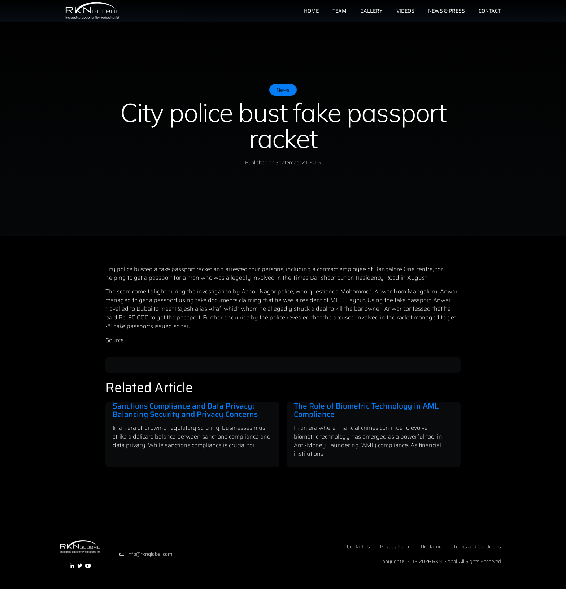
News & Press (446, 11)
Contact (490, 11)
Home (311, 11)
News (283, 90)
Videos (405, 11)
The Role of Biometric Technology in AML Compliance (366, 410)
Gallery (371, 11)
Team (339, 11)
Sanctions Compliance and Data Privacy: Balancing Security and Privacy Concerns (185, 410)
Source (114, 340)
